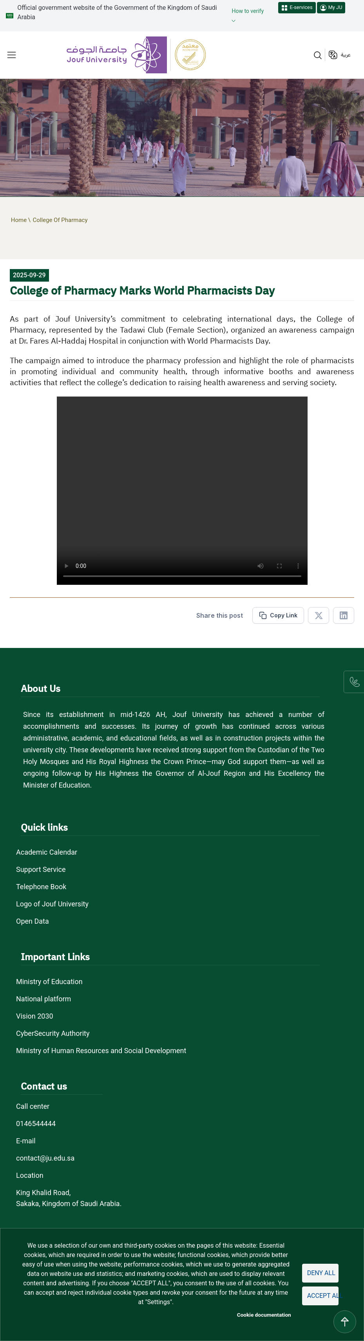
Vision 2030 (34, 1016)
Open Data (32, 921)
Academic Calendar (46, 852)
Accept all (323, 1295)
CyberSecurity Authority (52, 1033)
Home (19, 220)
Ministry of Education (49, 981)
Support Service (41, 869)
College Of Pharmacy (60, 220)
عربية (346, 55)
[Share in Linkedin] (343, 615)
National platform (43, 999)
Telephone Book (41, 886)
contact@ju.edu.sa (45, 1158)
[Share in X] (318, 615)
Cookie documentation (264, 1315)
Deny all (321, 1273)
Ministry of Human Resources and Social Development (101, 1050)
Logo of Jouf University (52, 904)
